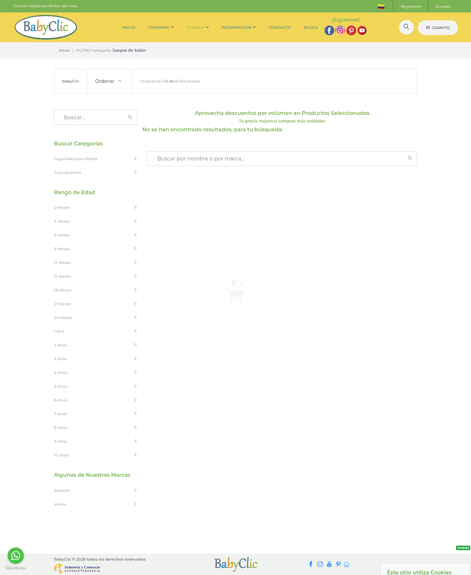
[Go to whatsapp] (16, 555)
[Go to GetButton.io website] (15, 568)
